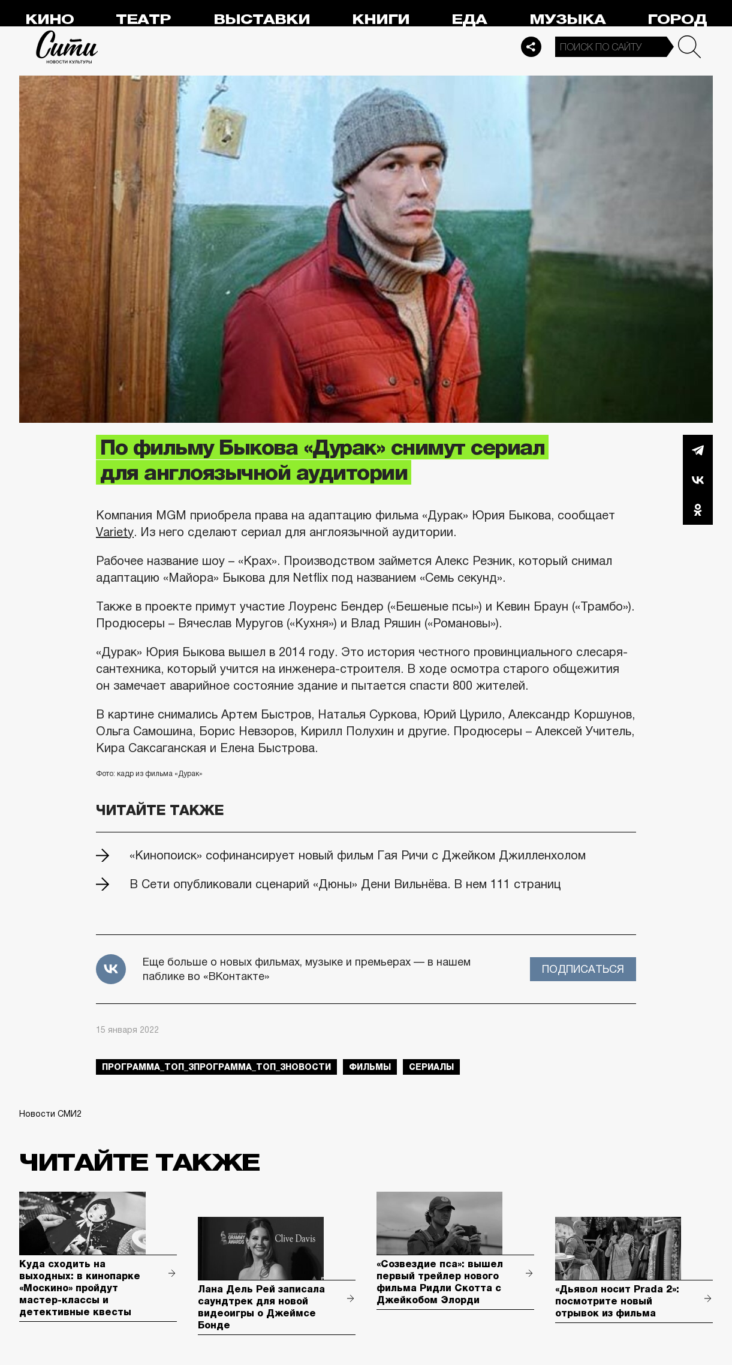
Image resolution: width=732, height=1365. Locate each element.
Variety (115, 532)
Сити (67, 47)
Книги (380, 19)
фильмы (370, 1067)
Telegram (698, 450)
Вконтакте (698, 480)
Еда (469, 19)
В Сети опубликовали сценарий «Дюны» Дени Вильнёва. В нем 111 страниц (345, 884)
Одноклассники (698, 510)
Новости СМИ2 (50, 1114)
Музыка (567, 19)
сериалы (431, 1067)
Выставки (261, 19)
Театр (143, 19)
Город (677, 19)
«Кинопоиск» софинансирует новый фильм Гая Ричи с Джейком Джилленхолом (357, 855)
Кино (49, 19)
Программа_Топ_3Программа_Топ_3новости (216, 1067)
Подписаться (583, 969)
